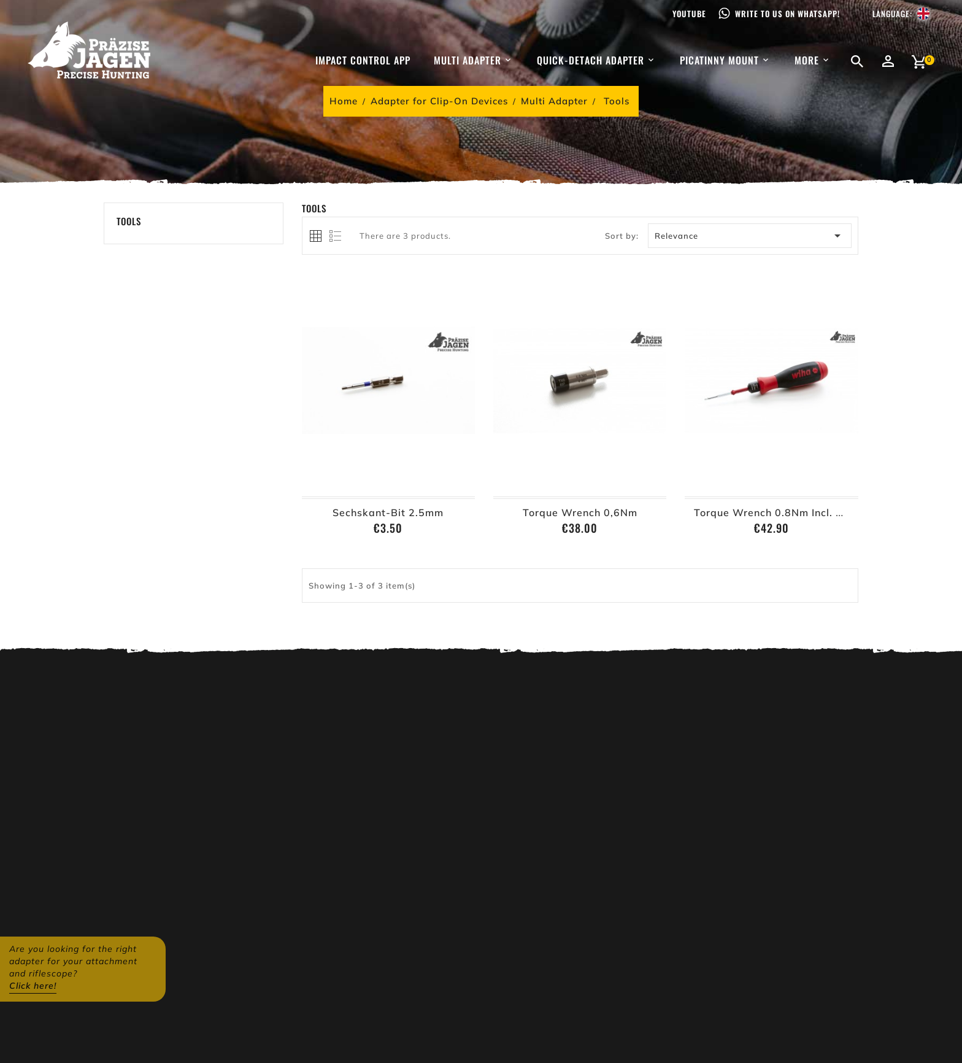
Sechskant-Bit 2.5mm (388, 512)
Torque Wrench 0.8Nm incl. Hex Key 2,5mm (805, 512)
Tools (129, 220)
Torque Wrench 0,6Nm (580, 512)
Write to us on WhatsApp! (787, 13)
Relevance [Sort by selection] (750, 235)
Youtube (689, 13)
